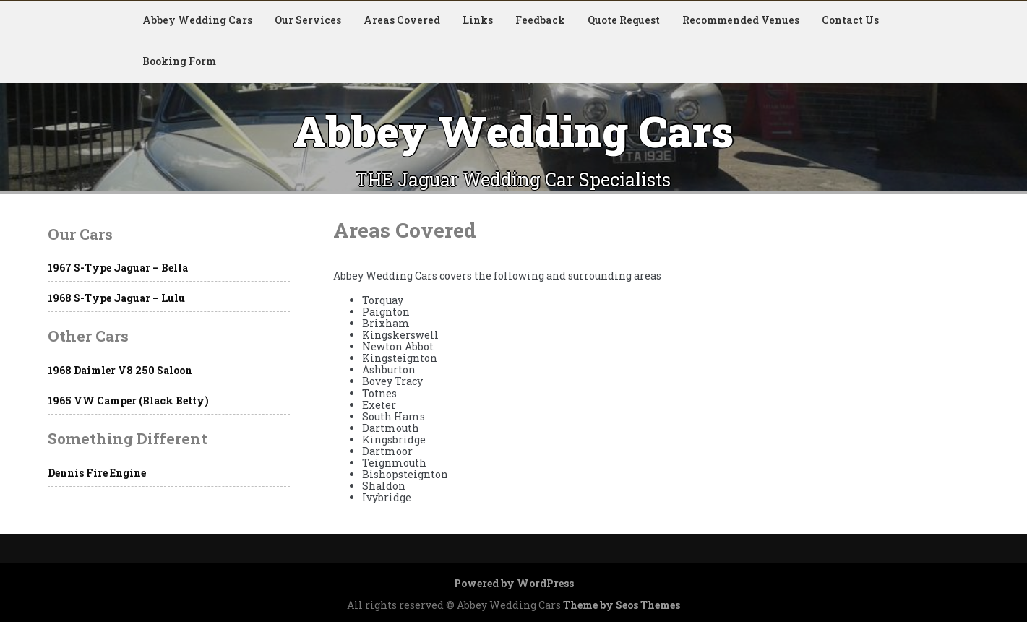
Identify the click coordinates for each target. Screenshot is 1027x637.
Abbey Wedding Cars (197, 20)
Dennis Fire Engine (97, 473)
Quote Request (624, 20)
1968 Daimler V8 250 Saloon (120, 370)
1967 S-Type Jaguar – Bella (118, 267)
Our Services (308, 20)
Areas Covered (402, 20)
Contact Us (850, 20)
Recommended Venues (740, 20)
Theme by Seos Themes (621, 605)
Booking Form (179, 61)
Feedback (540, 20)
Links (478, 20)
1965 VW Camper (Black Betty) (128, 400)
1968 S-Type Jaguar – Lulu (116, 298)
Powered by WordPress (514, 583)
